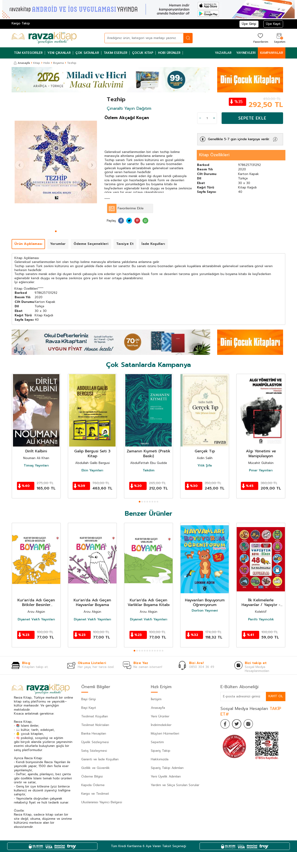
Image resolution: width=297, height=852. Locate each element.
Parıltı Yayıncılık (261, 619)
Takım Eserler (115, 53)
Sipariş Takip (160, 750)
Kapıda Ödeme (93, 785)
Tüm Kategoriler (28, 53)
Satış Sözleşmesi (94, 750)
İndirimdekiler (161, 724)
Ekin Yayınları (92, 470)
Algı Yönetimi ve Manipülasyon (261, 454)
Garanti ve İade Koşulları (100, 759)
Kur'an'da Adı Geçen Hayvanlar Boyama (92, 603)
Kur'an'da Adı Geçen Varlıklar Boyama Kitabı (149, 603)
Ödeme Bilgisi (92, 776)
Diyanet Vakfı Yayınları (36, 619)
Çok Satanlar (87, 53)
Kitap (36, 63)
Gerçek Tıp (205, 451)
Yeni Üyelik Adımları (166, 776)
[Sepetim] (279, 38)
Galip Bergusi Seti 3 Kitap (92, 454)
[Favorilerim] (260, 38)
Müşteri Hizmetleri (165, 733)
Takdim (149, 470)
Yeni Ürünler (160, 716)
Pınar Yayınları (261, 470)
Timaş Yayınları (36, 465)
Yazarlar (223, 53)
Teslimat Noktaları (95, 724)
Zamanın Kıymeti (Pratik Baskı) (148, 454)
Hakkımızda (159, 759)
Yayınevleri (245, 53)
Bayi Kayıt (88, 707)
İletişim (156, 699)
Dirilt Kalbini (36, 451)
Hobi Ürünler (169, 53)
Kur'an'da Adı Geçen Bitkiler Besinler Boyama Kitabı (36, 603)
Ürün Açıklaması (28, 243)
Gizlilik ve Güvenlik (95, 767)
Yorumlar (58, 243)
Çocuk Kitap (142, 53)
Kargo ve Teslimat (95, 793)
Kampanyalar (271, 53)
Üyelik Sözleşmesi (95, 742)
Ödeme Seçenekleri (91, 243)
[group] (56, 162)
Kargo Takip (21, 23)
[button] (56, 231)
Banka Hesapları (93, 733)
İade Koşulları (153, 243)
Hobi (46, 63)
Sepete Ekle (252, 118)
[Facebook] (225, 724)
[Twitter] (236, 724)
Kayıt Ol (275, 696)
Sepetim (157, 742)
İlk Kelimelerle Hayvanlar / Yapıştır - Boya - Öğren (261, 603)
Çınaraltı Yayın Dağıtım (129, 108)
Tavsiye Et (125, 243)
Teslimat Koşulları (94, 716)
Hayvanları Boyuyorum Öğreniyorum (205, 603)
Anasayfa (22, 63)
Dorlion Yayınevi (205, 611)
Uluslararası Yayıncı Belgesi (101, 802)
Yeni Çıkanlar (59, 53)
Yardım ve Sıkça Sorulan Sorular (175, 785)
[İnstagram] (248, 724)
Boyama (58, 63)
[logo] (44, 38)
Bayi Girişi (88, 699)
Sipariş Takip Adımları (167, 767)
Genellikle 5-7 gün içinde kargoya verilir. (239, 139)
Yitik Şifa (204, 465)
